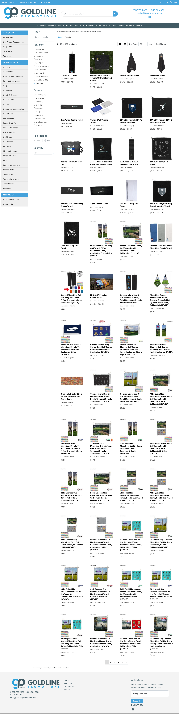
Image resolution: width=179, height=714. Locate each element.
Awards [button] (50, 25)
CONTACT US (44, 2)
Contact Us (8, 204)
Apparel (6, 67)
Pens (5, 160)
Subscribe (137, 701)
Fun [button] (81, 25)
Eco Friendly (8, 118)
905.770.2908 (140, 10)
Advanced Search (11, 199)
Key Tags (7, 146)
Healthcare (8, 142)
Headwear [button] (90, 25)
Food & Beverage (10, 128)
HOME (4, 2)
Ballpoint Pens (9, 47)
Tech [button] (119, 25)
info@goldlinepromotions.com (149, 13)
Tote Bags (7, 51)
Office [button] (111, 25)
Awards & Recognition (13, 76)
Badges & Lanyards (11, 81)
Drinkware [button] (71, 25)
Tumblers (7, 56)
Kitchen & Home (10, 151)
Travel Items (8, 184)
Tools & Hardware (11, 179)
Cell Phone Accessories (13, 42)
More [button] (138, 25)
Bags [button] (60, 25)
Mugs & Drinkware (11, 156)
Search (67, 690)
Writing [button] (128, 25)
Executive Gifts (9, 123)
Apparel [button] (40, 25)
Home (66, 680)
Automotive (8, 72)
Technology (8, 174)
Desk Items (8, 114)
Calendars (7, 90)
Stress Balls (8, 170)
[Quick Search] (87, 14)
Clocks (6, 104)
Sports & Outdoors (11, 165)
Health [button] (102, 25)
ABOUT (12, 2)
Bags (5, 86)
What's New (8, 37)
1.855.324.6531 (157, 10)
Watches (7, 188)
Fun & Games (9, 132)
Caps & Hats (8, 100)
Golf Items (7, 137)
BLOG (22, 2)
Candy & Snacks (10, 95)
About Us (68, 683)
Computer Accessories (13, 109)
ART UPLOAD (31, 2)
